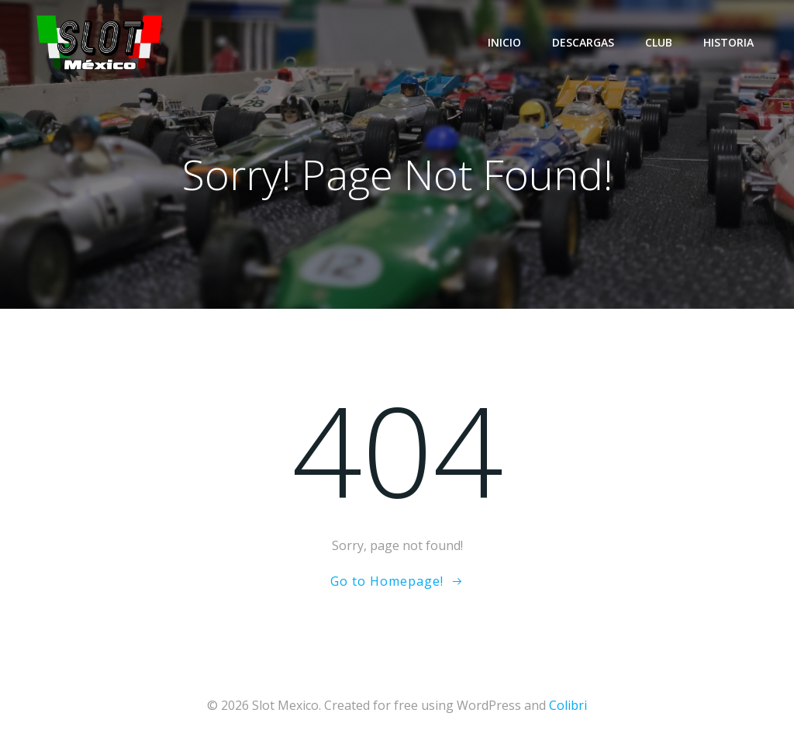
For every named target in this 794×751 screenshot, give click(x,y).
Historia (728, 42)
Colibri (568, 705)
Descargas (583, 42)
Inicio (504, 42)
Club (658, 42)
